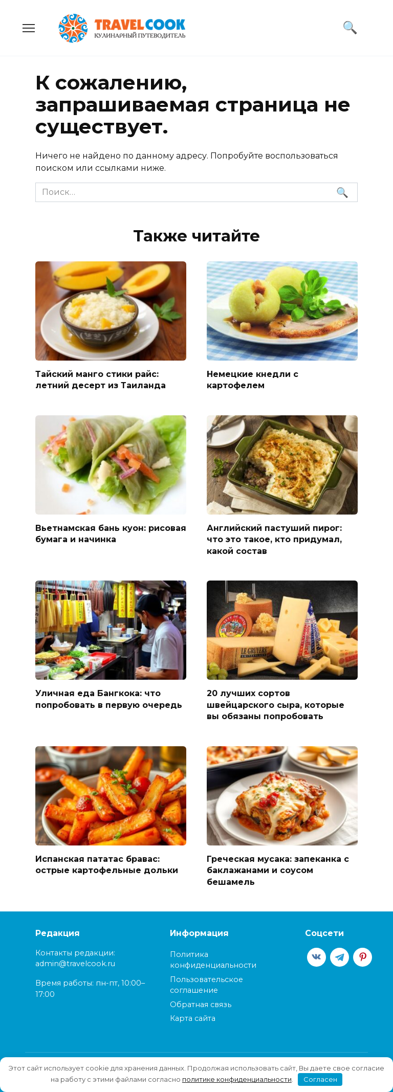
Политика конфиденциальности (213, 959)
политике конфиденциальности (237, 1079)
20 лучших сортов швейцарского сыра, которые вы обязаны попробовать (275, 704)
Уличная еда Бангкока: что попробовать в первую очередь (108, 698)
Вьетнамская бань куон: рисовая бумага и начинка (110, 533)
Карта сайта (192, 1017)
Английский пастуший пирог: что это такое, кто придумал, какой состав (274, 539)
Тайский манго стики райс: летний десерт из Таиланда (100, 379)
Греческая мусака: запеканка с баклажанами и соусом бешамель (278, 870)
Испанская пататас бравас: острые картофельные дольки (106, 864)
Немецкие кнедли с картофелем (252, 379)
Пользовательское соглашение (206, 984)
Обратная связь (200, 1004)
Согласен (320, 1079)
